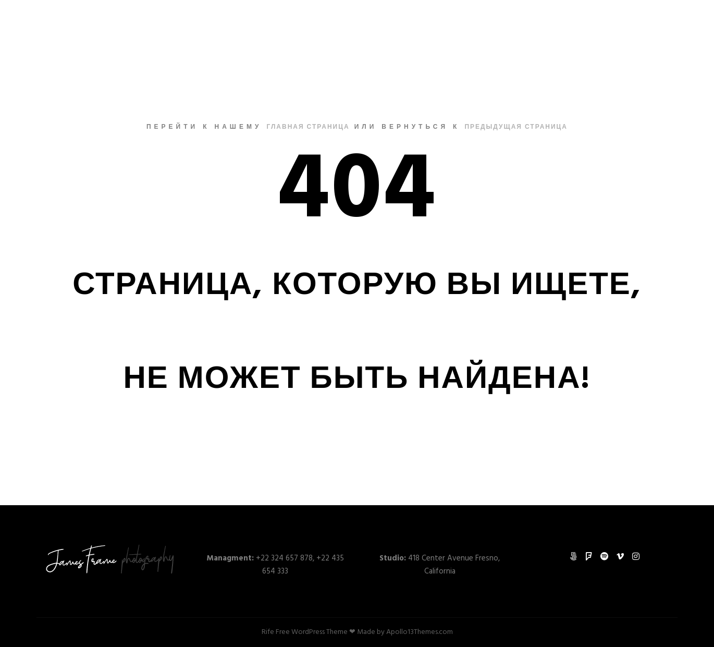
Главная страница (307, 127)
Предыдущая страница (516, 127)
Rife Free (276, 632)
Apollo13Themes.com (419, 632)
